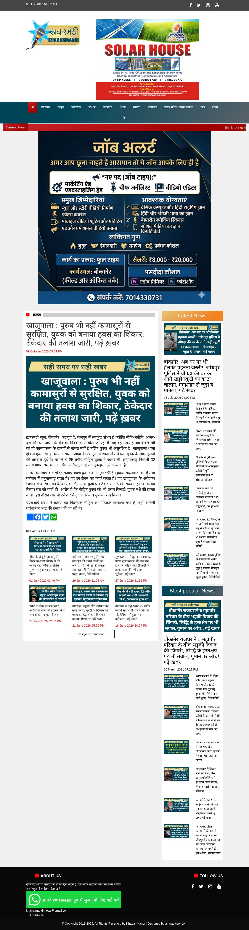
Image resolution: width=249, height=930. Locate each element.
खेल (203, 107)
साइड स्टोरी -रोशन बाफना (178, 107)
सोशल (91, 107)
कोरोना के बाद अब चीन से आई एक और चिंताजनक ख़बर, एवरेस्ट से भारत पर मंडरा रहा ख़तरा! (208, 751)
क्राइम (61, 107)
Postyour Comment (91, 634)
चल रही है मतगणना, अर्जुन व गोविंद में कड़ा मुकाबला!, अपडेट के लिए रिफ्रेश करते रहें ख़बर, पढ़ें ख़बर (207, 808)
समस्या (136, 107)
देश (124, 118)
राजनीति (107, 107)
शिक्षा (123, 107)
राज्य (215, 107)
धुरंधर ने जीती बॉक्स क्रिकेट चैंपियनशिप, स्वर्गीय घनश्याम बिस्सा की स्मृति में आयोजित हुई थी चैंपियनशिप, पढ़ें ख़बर (208, 413)
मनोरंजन (152, 107)
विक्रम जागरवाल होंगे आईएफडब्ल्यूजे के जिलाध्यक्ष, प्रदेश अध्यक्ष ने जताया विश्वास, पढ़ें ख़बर (208, 439)
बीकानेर (45, 107)
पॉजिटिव (76, 107)
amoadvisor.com (176, 923)
